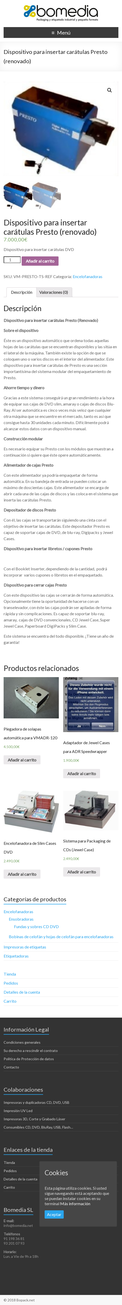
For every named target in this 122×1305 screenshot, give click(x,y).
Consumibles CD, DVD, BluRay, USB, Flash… (38, 1127)
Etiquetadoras (16, 955)
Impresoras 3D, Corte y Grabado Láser (34, 1119)
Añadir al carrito (40, 260)
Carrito (10, 1001)
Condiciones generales (22, 1042)
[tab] (21, 292)
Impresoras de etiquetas (25, 946)
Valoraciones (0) (53, 292)
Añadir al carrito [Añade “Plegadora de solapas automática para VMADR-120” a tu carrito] (22, 759)
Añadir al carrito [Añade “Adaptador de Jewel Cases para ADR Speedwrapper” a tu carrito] (81, 773)
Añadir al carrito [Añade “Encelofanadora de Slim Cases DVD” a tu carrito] (22, 874)
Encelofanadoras (87, 276)
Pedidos (11, 982)
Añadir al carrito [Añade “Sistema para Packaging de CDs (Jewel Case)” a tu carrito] (81, 871)
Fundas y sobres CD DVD (36, 926)
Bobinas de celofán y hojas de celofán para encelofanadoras (61, 936)
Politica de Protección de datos (29, 1059)
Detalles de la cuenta (22, 992)
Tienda (10, 973)
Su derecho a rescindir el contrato (31, 1050)
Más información (75, 1203)
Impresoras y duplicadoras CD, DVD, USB (36, 1102)
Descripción (21, 292)
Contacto (11, 1067)
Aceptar (54, 1214)
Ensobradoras (21, 919)
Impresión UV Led (18, 1110)
